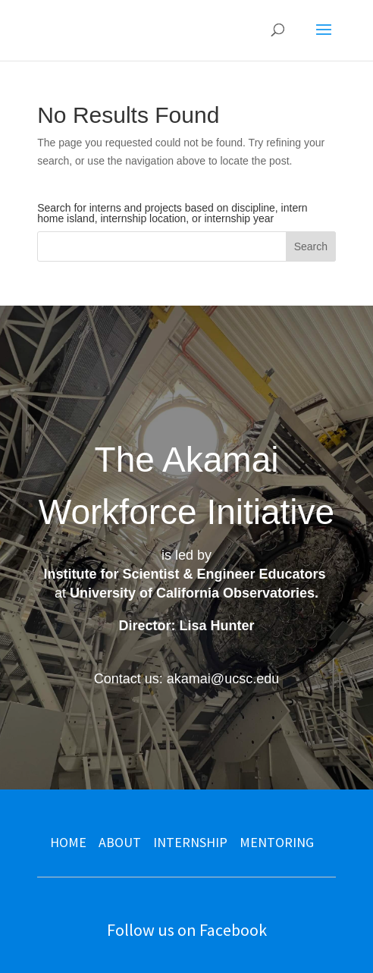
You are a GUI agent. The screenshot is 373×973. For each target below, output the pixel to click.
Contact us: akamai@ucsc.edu (186, 678)
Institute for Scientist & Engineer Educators (184, 574)
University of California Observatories (192, 593)
